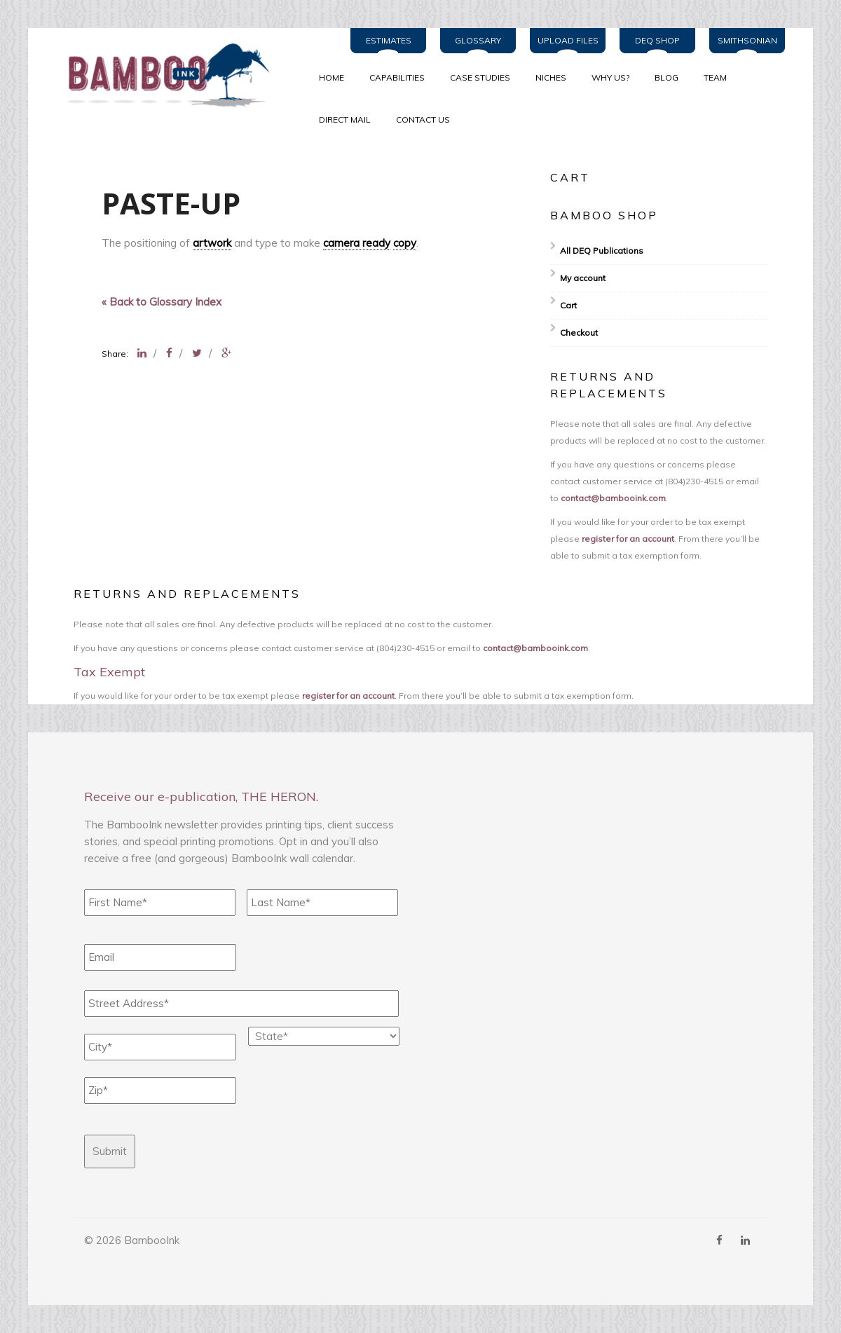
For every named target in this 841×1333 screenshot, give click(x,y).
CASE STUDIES (480, 77)
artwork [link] (212, 242)
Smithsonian (747, 40)
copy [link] (404, 242)
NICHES (550, 77)
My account (583, 278)
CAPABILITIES (397, 77)
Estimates (388, 40)
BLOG (666, 77)
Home (331, 77)
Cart (568, 305)
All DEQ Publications (601, 250)
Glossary (478, 40)
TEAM (715, 77)
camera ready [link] (356, 242)
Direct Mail (345, 119)
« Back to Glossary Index (161, 301)
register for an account (628, 538)
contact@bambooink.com (613, 498)
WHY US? (610, 77)
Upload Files (568, 40)
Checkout (579, 332)
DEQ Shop (657, 40)
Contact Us (423, 119)
